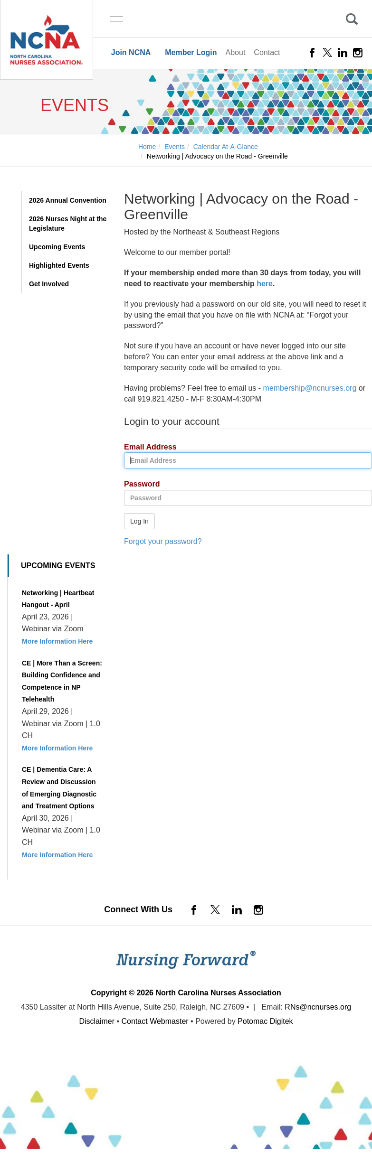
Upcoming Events (57, 247)
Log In (139, 521)
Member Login (191, 52)
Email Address (147, 447)
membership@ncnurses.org (310, 388)
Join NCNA (131, 52)
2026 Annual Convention (67, 200)
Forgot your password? (163, 541)
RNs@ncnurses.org (318, 1007)
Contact (267, 52)
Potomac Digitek (265, 1021)
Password (138, 484)
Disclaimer (96, 1021)
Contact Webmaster (155, 1021)
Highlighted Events (59, 265)
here (265, 284)
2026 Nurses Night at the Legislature (67, 223)
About (236, 52)
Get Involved (49, 284)
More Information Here (57, 641)
